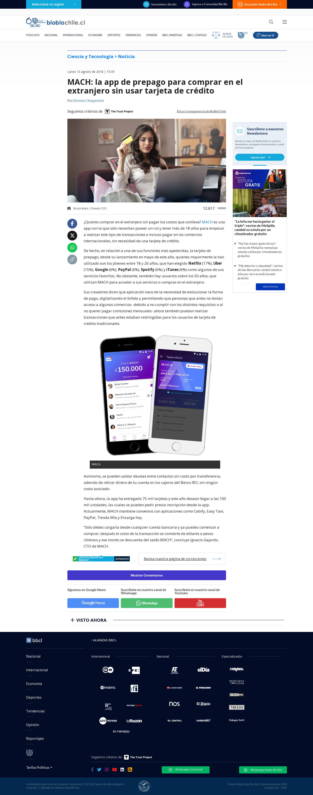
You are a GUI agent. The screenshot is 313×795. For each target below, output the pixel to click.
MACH (208, 221)
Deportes (114, 35)
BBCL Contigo (197, 35)
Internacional (73, 35)
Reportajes (35, 738)
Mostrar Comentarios (147, 575)
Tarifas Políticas (38, 767)
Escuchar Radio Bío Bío (259, 4)
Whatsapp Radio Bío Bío (263, 770)
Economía (95, 35)
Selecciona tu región (54, 4)
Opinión (151, 35)
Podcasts (32, 35)
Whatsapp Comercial (186, 769)
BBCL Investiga (172, 35)
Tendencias (133, 35)
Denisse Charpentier (88, 101)
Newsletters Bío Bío (160, 4)
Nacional (51, 35)
